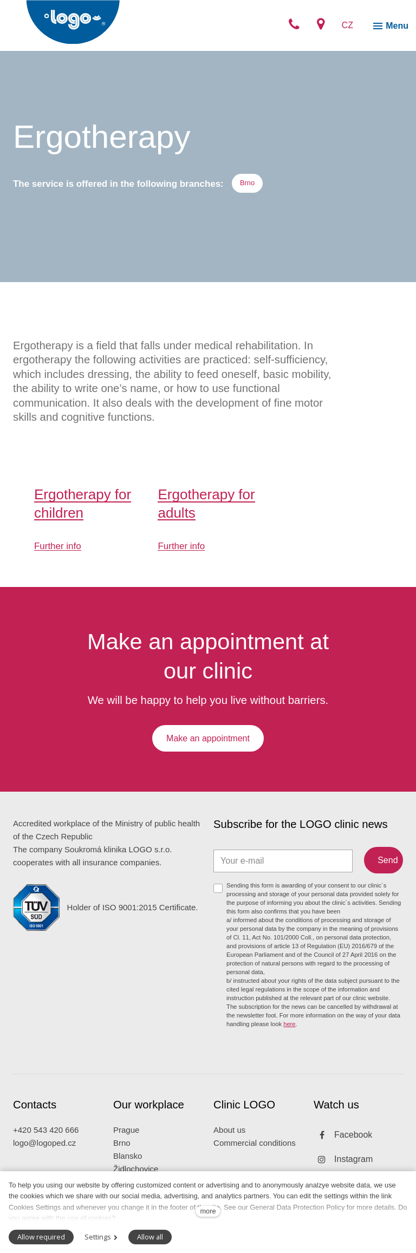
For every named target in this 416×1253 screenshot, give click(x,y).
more (208, 1211)
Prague (126, 1140)
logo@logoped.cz (44, 1153)
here (289, 1034)
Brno (122, 1153)
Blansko (127, 1166)
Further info (57, 554)
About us (229, 1140)
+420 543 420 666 (46, 1140)
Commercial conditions (254, 1153)
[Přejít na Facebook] (343, 1145)
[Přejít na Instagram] (343, 1170)
